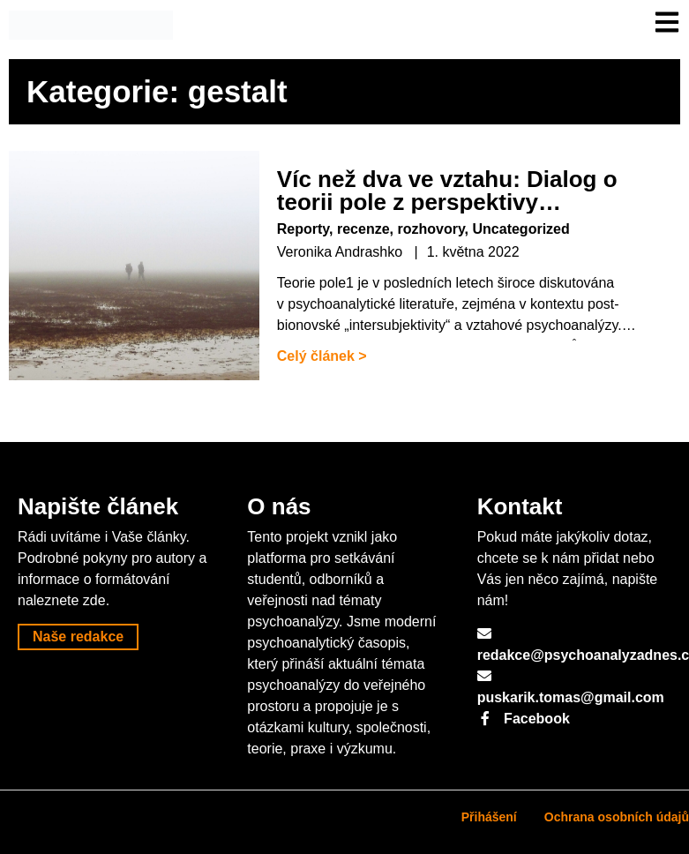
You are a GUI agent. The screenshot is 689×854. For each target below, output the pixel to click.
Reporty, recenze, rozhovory (371, 228)
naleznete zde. (63, 600)
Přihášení (489, 817)
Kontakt (520, 506)
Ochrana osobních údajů (616, 817)
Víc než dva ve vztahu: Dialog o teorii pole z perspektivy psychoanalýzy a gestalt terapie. (452, 202)
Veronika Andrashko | (347, 251)
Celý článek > (322, 355)
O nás (279, 506)
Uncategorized (521, 228)
